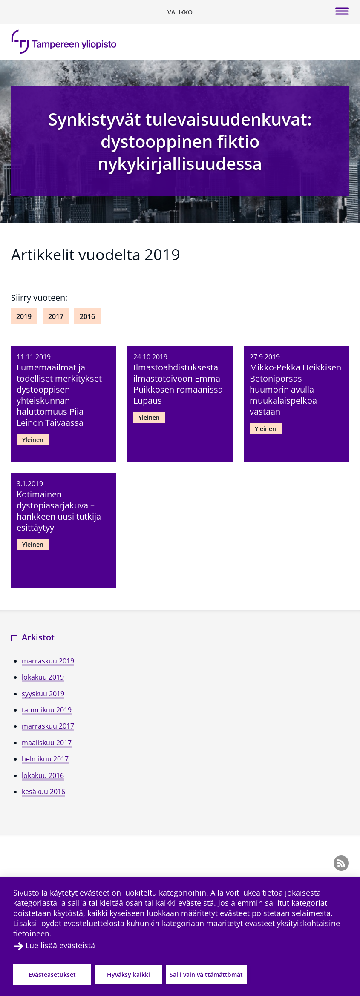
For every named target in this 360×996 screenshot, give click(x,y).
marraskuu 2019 (48, 661)
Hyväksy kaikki (128, 974)
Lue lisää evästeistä (60, 945)
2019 (24, 316)
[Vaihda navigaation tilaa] (180, 12)
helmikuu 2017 (45, 759)
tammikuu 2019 (47, 710)
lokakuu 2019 (43, 677)
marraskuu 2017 (48, 726)
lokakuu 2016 (43, 775)
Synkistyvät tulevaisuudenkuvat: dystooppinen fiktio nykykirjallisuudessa (180, 141)
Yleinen (32, 440)
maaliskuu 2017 (47, 742)
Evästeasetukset (52, 974)
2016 (87, 316)
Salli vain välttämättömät (206, 974)
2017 (55, 316)
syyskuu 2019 (43, 693)
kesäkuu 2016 (43, 791)
